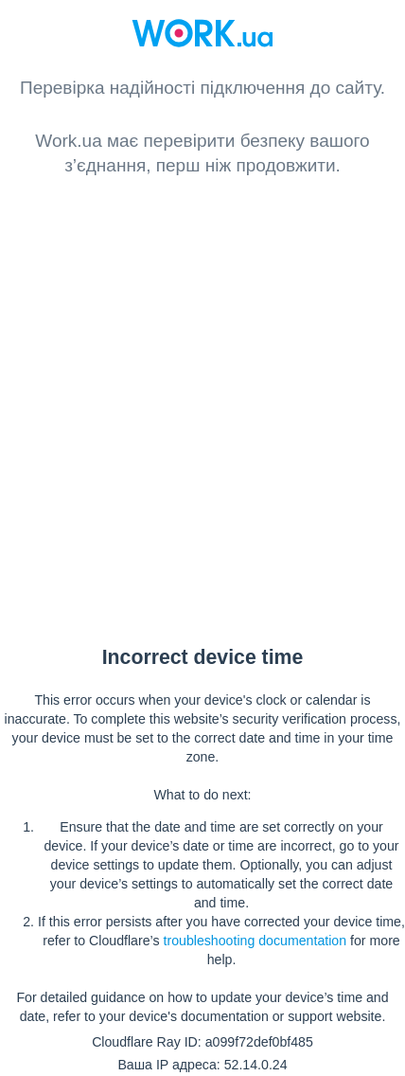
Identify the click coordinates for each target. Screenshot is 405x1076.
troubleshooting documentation (254, 940)
